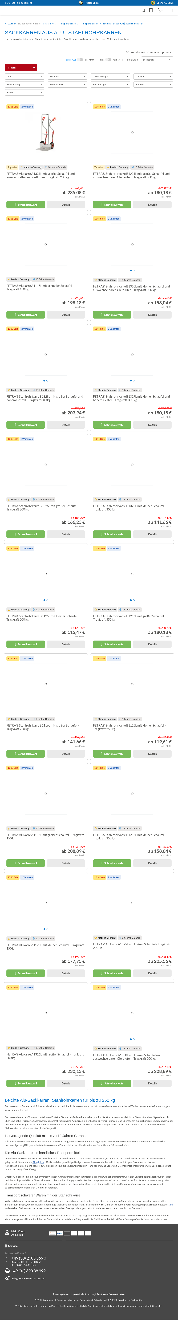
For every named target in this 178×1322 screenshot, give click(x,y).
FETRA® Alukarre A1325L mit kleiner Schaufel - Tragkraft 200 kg (132, 948)
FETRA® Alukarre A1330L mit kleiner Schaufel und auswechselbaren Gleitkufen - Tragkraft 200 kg (127, 1059)
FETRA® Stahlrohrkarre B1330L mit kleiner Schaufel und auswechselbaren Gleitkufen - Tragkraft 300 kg (131, 290)
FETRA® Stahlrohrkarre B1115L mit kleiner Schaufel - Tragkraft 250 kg (129, 729)
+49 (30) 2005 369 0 (28, 1260)
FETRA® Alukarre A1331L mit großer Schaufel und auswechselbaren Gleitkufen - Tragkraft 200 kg (40, 177)
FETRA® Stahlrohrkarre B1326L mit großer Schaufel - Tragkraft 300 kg (42, 510)
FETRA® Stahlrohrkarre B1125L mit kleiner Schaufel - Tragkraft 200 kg (42, 620)
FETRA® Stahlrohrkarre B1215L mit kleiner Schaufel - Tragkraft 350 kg (129, 838)
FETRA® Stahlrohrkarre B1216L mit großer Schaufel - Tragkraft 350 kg (129, 620)
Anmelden (17, 1236)
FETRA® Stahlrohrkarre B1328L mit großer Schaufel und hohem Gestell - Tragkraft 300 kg (44, 400)
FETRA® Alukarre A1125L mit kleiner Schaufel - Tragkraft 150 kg (45, 949)
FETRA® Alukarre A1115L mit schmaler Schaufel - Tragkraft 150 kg (40, 289)
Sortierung (133, 61)
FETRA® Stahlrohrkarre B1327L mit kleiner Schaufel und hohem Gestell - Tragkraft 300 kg (131, 400)
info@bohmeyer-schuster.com (28, 1280)
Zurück (12, 25)
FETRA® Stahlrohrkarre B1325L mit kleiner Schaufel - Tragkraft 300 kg (129, 510)
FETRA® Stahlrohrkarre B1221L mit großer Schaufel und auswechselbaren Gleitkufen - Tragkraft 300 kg (131, 177)
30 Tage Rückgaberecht (19, 3)
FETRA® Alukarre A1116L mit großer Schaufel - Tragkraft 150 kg (45, 838)
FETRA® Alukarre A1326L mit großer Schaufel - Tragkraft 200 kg (45, 1058)
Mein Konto (18, 1233)
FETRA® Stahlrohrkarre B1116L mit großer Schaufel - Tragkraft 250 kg (42, 729)
